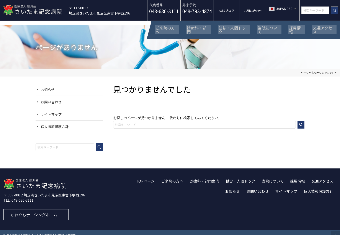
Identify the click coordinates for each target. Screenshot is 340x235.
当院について (273, 176)
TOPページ (145, 176)
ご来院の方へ (172, 176)
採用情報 (297, 176)
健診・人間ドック (240, 176)
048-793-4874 (197, 11)
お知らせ (48, 84)
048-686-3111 (164, 11)
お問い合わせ (51, 97)
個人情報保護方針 (55, 121)
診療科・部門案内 (204, 176)
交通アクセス (322, 176)
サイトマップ (51, 109)
